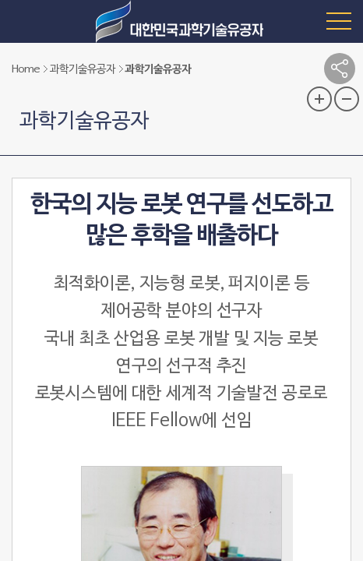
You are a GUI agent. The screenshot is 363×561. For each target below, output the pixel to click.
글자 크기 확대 (319, 98)
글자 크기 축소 (346, 98)
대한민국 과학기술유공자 (181, 21)
